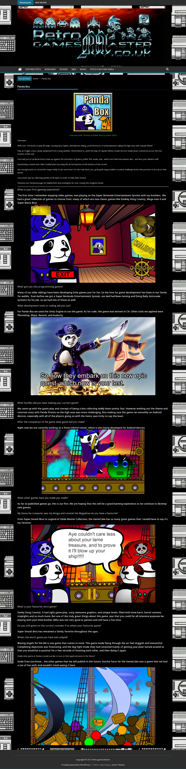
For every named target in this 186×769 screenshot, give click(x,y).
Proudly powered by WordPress (75, 764)
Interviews (50, 69)
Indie (74, 69)
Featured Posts (33, 69)
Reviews (64, 69)
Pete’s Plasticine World (102, 69)
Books (83, 69)
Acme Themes (118, 764)
